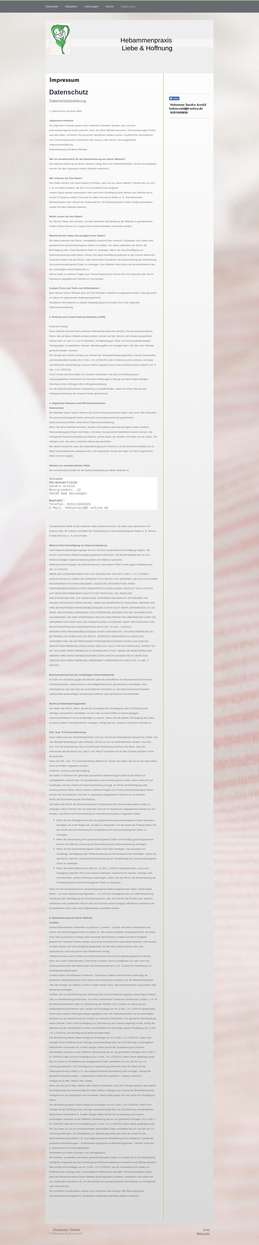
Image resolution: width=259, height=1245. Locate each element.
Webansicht (203, 1233)
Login (206, 1229)
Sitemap (75, 1229)
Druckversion (59, 1229)
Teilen (174, 98)
